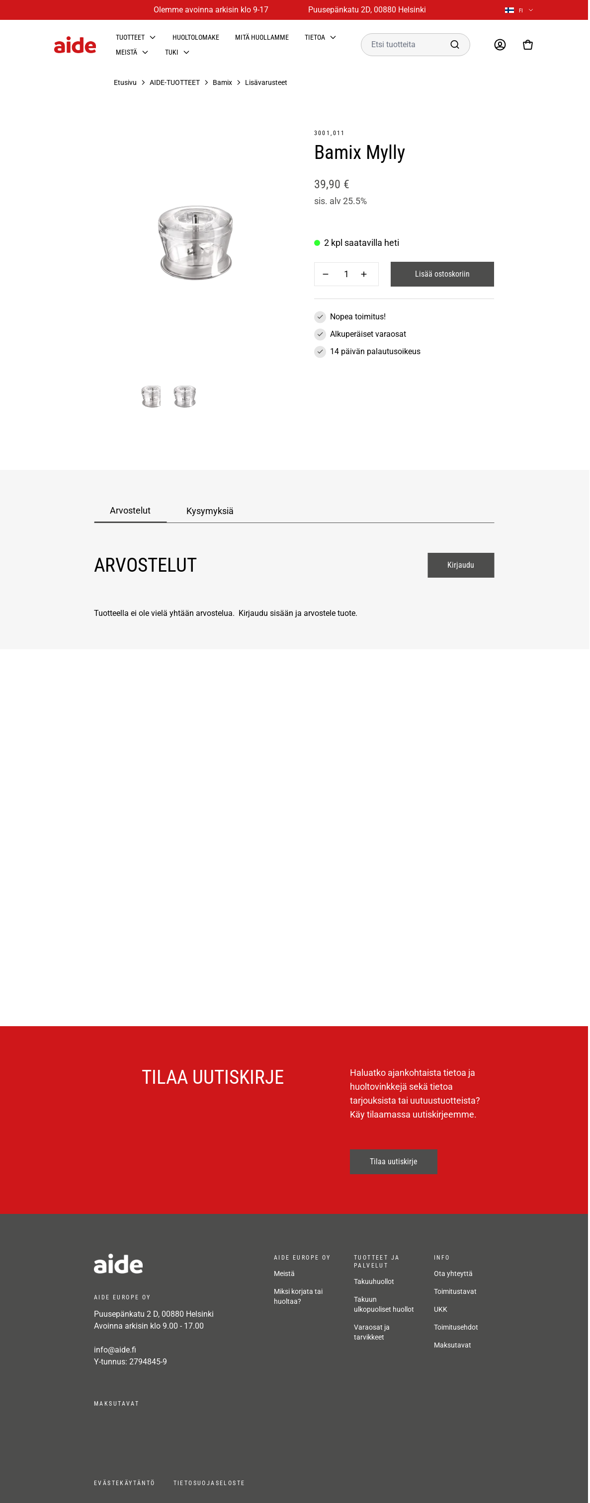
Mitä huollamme (262, 37)
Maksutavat (452, 1345)
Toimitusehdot (456, 1327)
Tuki (171, 52)
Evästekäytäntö (125, 1483)
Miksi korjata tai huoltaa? (298, 1296)
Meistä (126, 52)
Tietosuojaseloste (209, 1483)
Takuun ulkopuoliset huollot (384, 1304)
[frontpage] (174, 1264)
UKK (440, 1309)
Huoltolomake (195, 37)
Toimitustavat (455, 1291)
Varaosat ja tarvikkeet (372, 1332)
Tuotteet (130, 37)
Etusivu (125, 82)
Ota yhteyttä (453, 1274)
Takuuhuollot (374, 1281)
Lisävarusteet (266, 82)
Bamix (222, 82)
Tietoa (315, 37)
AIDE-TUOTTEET (175, 82)
